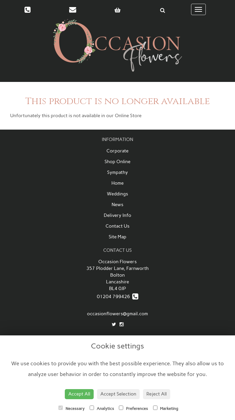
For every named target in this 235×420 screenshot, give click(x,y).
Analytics (102, 408)
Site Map (117, 237)
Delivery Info (117, 215)
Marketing (165, 408)
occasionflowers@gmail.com (117, 314)
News (117, 204)
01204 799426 (117, 296)
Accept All (79, 394)
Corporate (117, 151)
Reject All (156, 394)
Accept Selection (118, 394)
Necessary (71, 408)
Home (117, 183)
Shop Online (117, 162)
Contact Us (117, 226)
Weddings (117, 194)
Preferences (133, 408)
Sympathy (117, 172)
